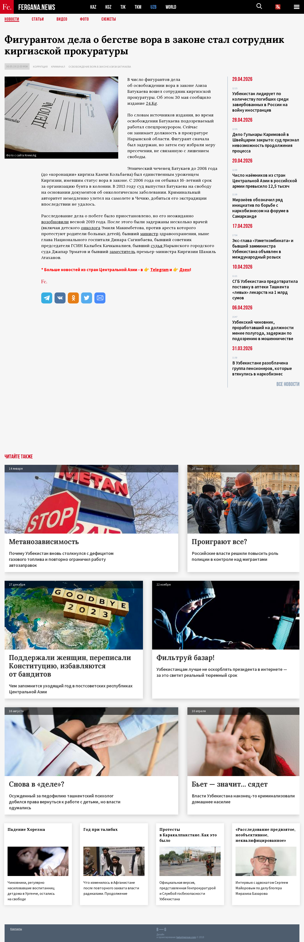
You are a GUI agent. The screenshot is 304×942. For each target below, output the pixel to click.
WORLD (171, 7)
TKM (138, 7)
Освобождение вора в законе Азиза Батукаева (99, 66)
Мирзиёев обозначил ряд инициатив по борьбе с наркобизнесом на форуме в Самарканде (260, 208)
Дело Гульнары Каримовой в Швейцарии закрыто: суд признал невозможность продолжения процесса (265, 143)
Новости (12, 19)
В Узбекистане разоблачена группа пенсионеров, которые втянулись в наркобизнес (262, 368)
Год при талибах (101, 829)
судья (157, 245)
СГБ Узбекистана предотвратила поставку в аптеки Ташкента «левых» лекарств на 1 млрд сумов (265, 289)
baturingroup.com (186, 937)
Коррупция (40, 66)
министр (149, 233)
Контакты (16, 928)
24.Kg (151, 103)
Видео (62, 19)
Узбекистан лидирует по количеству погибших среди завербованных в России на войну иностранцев (260, 102)
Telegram (159, 269)
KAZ (93, 7)
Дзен (184, 269)
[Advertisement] (152, 420)
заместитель (122, 251)
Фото (84, 19)
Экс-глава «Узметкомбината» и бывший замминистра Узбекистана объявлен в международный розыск (262, 249)
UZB (153, 7)
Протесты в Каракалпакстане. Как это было (188, 835)
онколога (90, 227)
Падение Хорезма (27, 829)
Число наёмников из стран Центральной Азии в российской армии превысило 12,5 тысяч (264, 180)
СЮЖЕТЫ (108, 19)
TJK (123, 7)
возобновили (55, 221)
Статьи (38, 19)
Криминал (58, 66)
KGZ (108, 7)
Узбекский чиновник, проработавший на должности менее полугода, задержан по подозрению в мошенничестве (263, 330)
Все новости (288, 384)
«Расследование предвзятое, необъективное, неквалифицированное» (266, 835)
